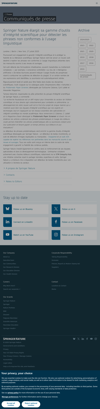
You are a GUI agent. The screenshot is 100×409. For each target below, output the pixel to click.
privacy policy (13, 393)
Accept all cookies (11, 404)
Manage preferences (10, 397)
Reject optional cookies (31, 404)
